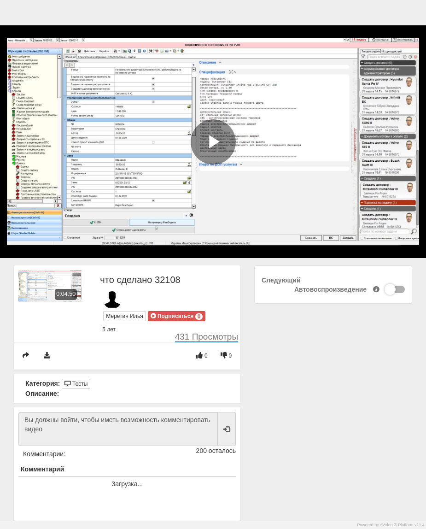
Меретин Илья (124, 316)
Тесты (76, 384)
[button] (177, 316)
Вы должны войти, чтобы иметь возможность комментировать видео (118, 429)
